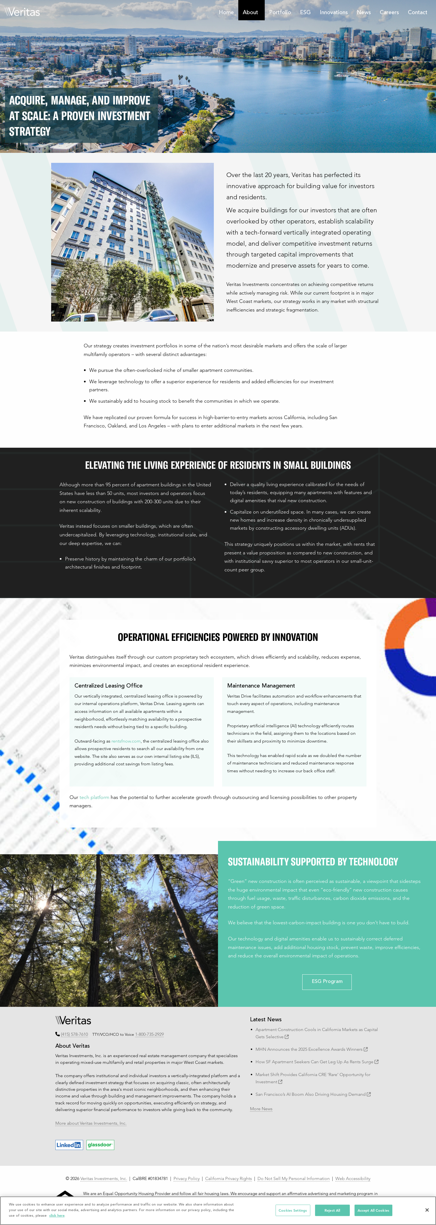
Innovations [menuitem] (334, 13)
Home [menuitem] (226, 13)
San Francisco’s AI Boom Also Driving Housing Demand (313, 1094)
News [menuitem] (364, 13)
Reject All (332, 1210)
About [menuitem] (250, 13)
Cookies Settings (293, 1210)
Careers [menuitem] (389, 13)
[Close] (427, 1210)
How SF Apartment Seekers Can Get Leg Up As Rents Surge (317, 1061)
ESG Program (327, 981)
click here (57, 1215)
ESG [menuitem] (305, 13)
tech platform (94, 797)
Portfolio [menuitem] (280, 13)
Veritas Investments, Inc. (103, 1178)
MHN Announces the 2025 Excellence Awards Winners (312, 1049)
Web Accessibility (352, 1178)
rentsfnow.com (126, 741)
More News (261, 1108)
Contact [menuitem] (417, 13)
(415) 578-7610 (74, 1034)
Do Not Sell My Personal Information (293, 1178)
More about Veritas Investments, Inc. (91, 1123)
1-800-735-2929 (149, 1034)
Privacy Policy (187, 1178)
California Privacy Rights (228, 1178)
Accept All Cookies (373, 1210)
